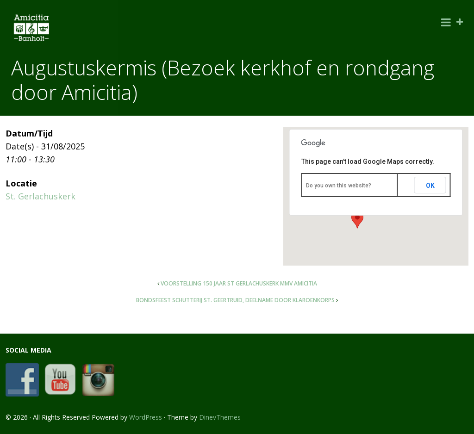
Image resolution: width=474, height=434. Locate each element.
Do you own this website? (338, 185)
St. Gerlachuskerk (40, 196)
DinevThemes (220, 417)
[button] (357, 220)
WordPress (145, 417)
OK (430, 185)
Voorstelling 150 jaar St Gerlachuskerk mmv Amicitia (239, 283)
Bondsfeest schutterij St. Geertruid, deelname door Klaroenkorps (235, 300)
